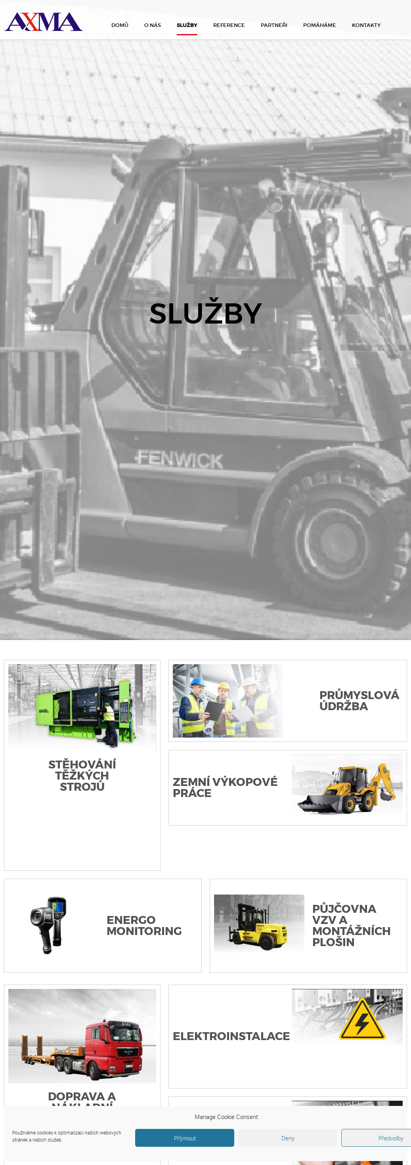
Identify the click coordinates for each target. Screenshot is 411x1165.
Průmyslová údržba (359, 701)
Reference (229, 25)
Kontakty (366, 25)
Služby (187, 25)
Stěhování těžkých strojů (82, 776)
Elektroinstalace (231, 1036)
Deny (287, 1138)
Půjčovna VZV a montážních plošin (351, 926)
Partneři (274, 25)
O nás (152, 25)
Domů (119, 25)
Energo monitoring (144, 926)
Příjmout (185, 1138)
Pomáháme (319, 25)
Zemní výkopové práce (225, 788)
